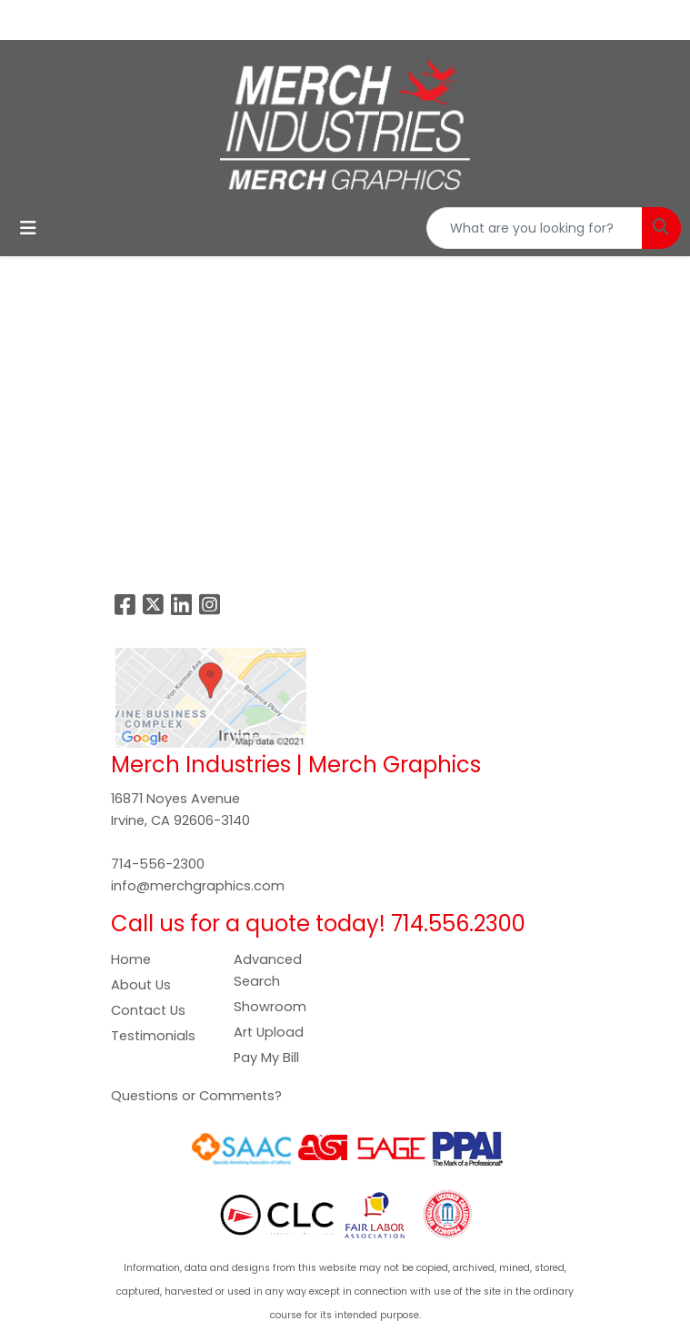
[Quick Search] (534, 228)
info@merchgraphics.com (198, 886)
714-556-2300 (158, 864)
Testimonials (153, 1036)
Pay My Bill (266, 1057)
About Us (141, 985)
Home (131, 959)
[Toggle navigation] (28, 228)
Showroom (270, 1007)
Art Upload (269, 1032)
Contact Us (148, 1010)
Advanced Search (268, 970)
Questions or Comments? (196, 1096)
